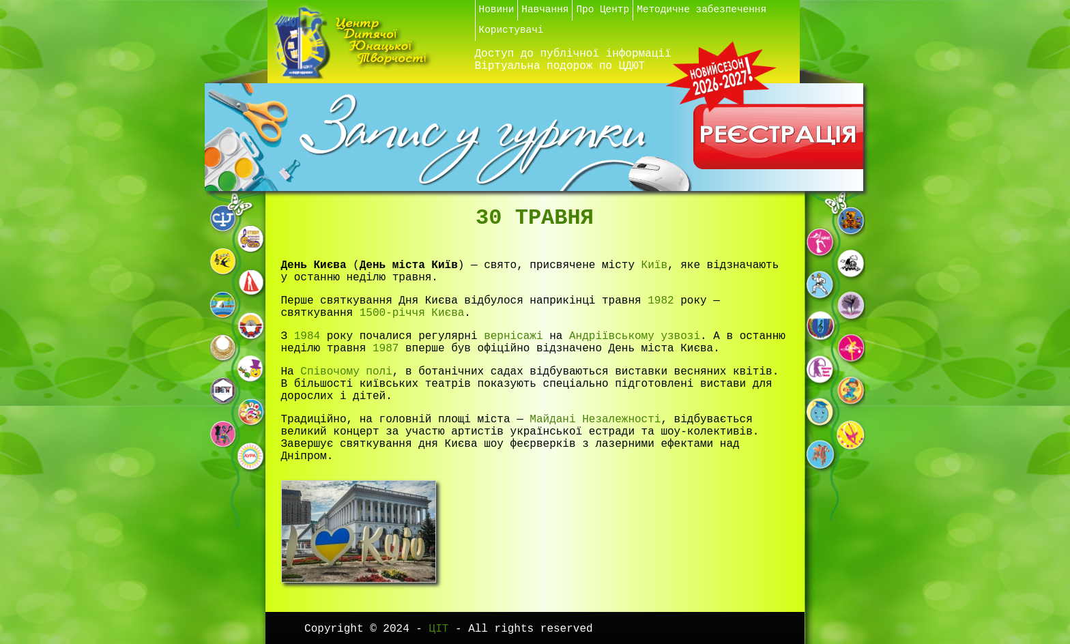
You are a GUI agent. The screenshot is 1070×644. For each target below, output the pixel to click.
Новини (497, 9)
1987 (386, 348)
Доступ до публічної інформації (573, 54)
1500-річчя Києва (412, 313)
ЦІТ (442, 629)
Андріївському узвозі (634, 336)
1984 (307, 336)
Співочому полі (346, 372)
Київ (654, 265)
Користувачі (511, 30)
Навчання (544, 9)
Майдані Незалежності (595, 419)
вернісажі (513, 336)
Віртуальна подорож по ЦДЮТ (560, 66)
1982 (661, 301)
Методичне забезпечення (701, 9)
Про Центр (602, 9)
